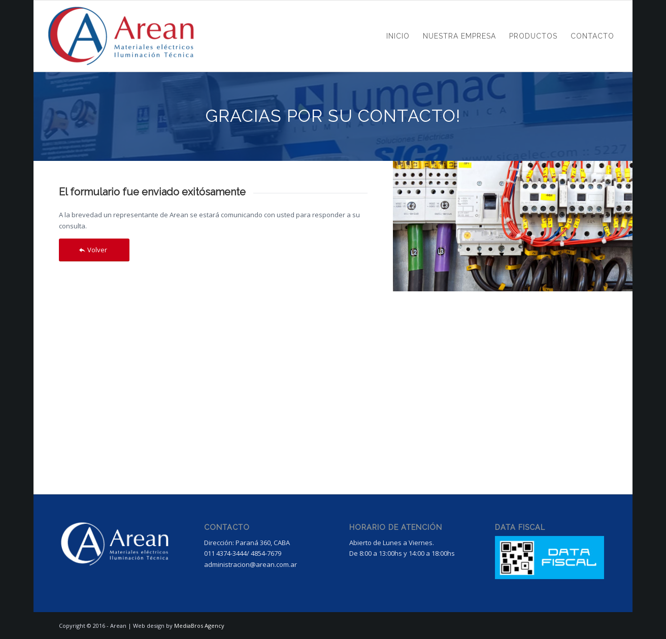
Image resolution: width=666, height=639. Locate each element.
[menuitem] (398, 36)
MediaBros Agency (199, 625)
